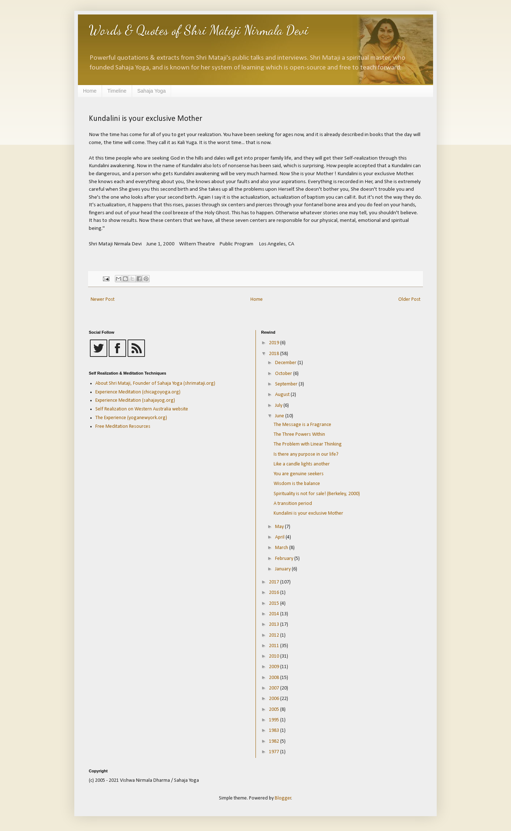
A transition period (293, 503)
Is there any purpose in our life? (306, 454)
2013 (274, 624)
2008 (274, 677)
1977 (274, 752)
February (284, 558)
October (284, 373)
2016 (274, 592)
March (282, 548)
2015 (274, 603)
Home (89, 91)
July (279, 405)
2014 (274, 614)
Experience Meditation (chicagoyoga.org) (137, 392)
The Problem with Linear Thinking (308, 444)
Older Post (409, 299)
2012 (274, 635)
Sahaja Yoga (151, 91)
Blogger (283, 798)
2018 (274, 354)
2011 (274, 646)
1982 (274, 741)
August (283, 394)
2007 (274, 688)
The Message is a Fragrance (302, 424)
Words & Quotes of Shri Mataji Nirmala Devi (198, 30)
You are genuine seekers (299, 474)
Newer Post (103, 299)
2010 (274, 656)
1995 (274, 720)
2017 (274, 582)
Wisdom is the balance (297, 483)
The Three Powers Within (299, 434)
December (286, 363)
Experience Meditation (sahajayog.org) (135, 400)
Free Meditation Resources (122, 426)
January (283, 569)
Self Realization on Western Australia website (141, 409)
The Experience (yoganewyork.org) (131, 418)
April (280, 537)
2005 (274, 709)
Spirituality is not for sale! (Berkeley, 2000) (317, 494)
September (287, 384)
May (280, 527)
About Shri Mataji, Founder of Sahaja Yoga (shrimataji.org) (155, 383)
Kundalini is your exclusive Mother (308, 513)
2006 (274, 698)
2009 (274, 667)
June (280, 416)
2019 (274, 343)
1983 (274, 730)
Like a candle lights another (302, 464)
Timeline (116, 91)
